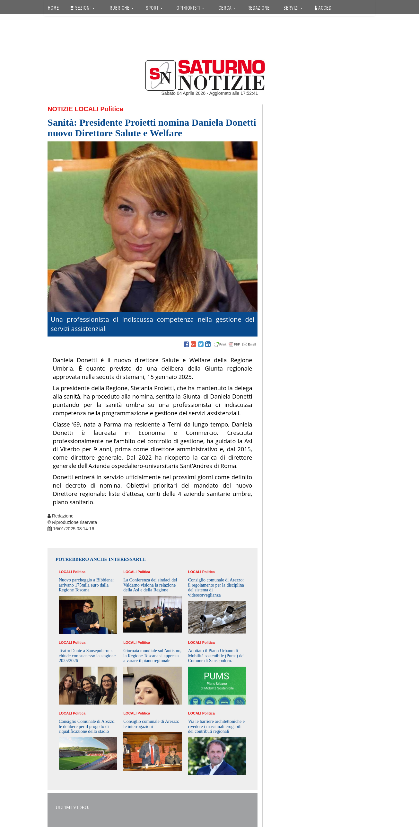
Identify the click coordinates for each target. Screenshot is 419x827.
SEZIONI (82, 8)
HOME (53, 8)
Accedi (324, 8)
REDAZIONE (259, 8)
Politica (111, 108)
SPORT (154, 8)
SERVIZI (293, 8)
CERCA (227, 8)
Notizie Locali (73, 108)
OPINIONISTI (190, 8)
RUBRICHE (121, 8)
